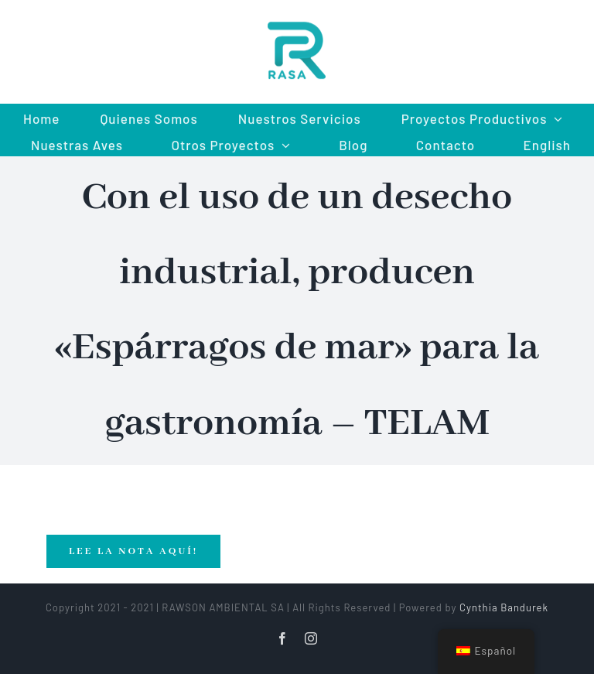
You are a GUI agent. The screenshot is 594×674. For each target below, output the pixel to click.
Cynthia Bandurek (503, 607)
